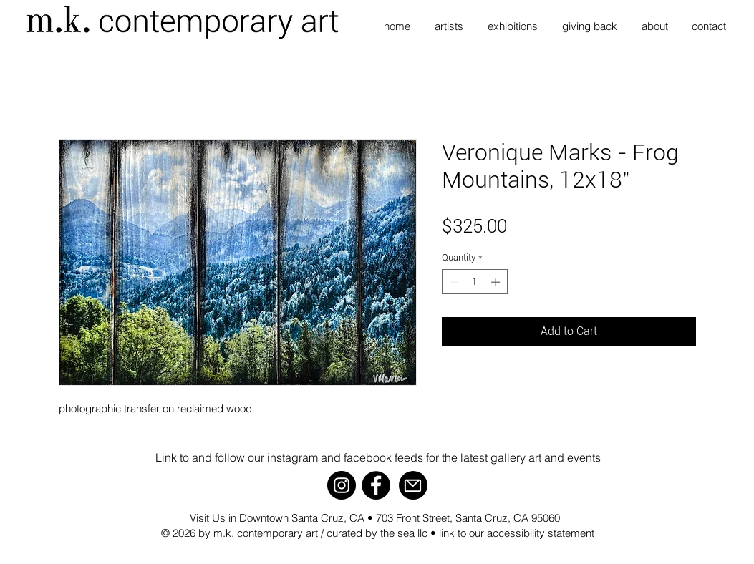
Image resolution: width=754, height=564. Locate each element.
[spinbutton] (474, 282)
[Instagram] (341, 485)
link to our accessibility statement (516, 533)
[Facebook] (376, 485)
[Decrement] (452, 282)
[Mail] (413, 485)
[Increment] (497, 282)
